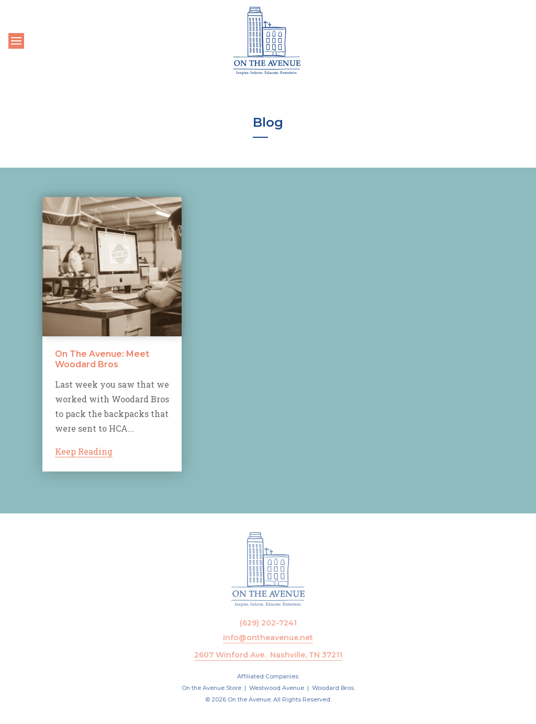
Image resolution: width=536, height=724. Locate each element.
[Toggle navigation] (16, 41)
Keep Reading (84, 451)
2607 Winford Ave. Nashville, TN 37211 (268, 655)
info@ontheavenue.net (268, 637)
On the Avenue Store (211, 688)
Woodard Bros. (333, 688)
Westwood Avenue (276, 688)
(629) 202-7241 (268, 623)
